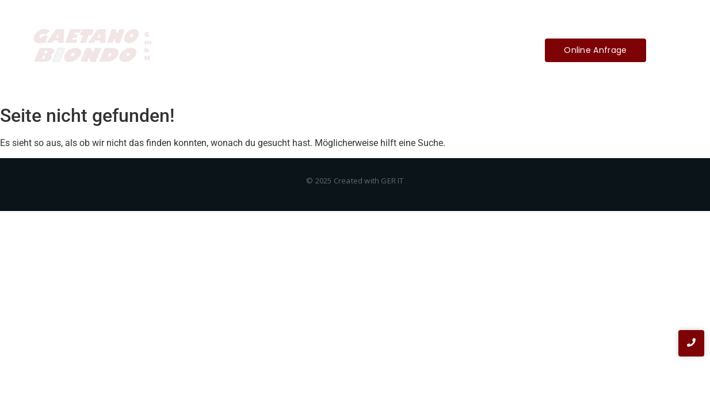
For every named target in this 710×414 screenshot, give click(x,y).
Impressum (378, 50)
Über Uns (316, 50)
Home (265, 50)
